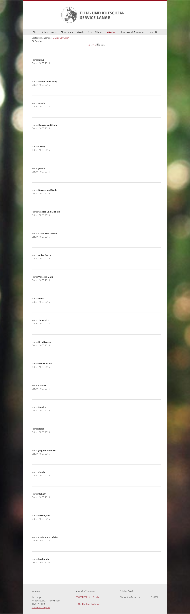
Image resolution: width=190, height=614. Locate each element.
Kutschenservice (49, 32)
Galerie (80, 32)
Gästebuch (112, 32)
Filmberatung (67, 32)
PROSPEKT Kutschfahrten (88, 603)
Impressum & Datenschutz (133, 32)
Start (35, 32)
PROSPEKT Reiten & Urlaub (88, 597)
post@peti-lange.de (41, 607)
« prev (91, 44)
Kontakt (153, 32)
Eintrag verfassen (61, 37)
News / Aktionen (95, 32)
